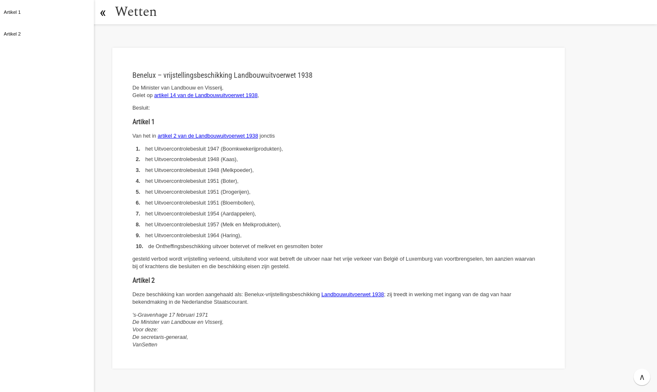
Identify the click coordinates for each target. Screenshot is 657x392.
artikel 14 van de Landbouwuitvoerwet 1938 (206, 95)
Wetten (136, 12)
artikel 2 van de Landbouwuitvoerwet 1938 (208, 136)
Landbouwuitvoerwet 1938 (352, 294)
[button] (103, 12)
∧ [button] (642, 377)
